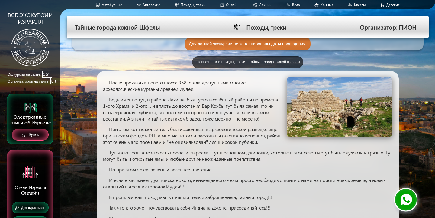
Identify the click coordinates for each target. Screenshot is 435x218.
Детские (393, 4)
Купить (30, 134)
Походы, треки (193, 4)
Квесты (360, 4)
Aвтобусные (112, 4)
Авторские (151, 4)
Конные (327, 4)
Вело (296, 4)
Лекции (265, 4)
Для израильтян (29, 207)
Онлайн (232, 4)
